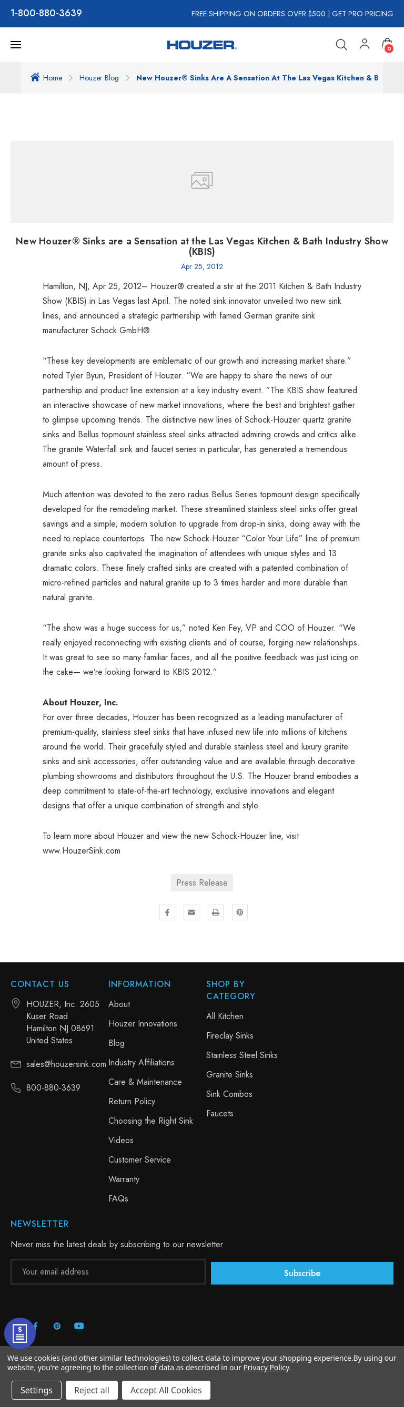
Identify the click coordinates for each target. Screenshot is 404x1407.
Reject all (91, 1390)
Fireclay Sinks (230, 1036)
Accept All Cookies (166, 1390)
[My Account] (365, 44)
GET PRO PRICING (362, 13)
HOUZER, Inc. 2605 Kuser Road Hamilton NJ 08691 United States (62, 1022)
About (119, 1004)
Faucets (220, 1113)
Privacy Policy (266, 1367)
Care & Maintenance (145, 1082)
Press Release (202, 883)
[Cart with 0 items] (387, 44)
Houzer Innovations (142, 1024)
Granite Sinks (229, 1075)
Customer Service (139, 1160)
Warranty (123, 1179)
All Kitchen (225, 1016)
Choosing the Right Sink (150, 1121)
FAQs (118, 1199)
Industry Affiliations (141, 1062)
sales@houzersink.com (66, 1064)
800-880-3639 (50, 13)
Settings (37, 1390)
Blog (116, 1043)
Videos (121, 1140)
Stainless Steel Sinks (242, 1055)
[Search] (342, 44)
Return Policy (131, 1101)
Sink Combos (229, 1094)
